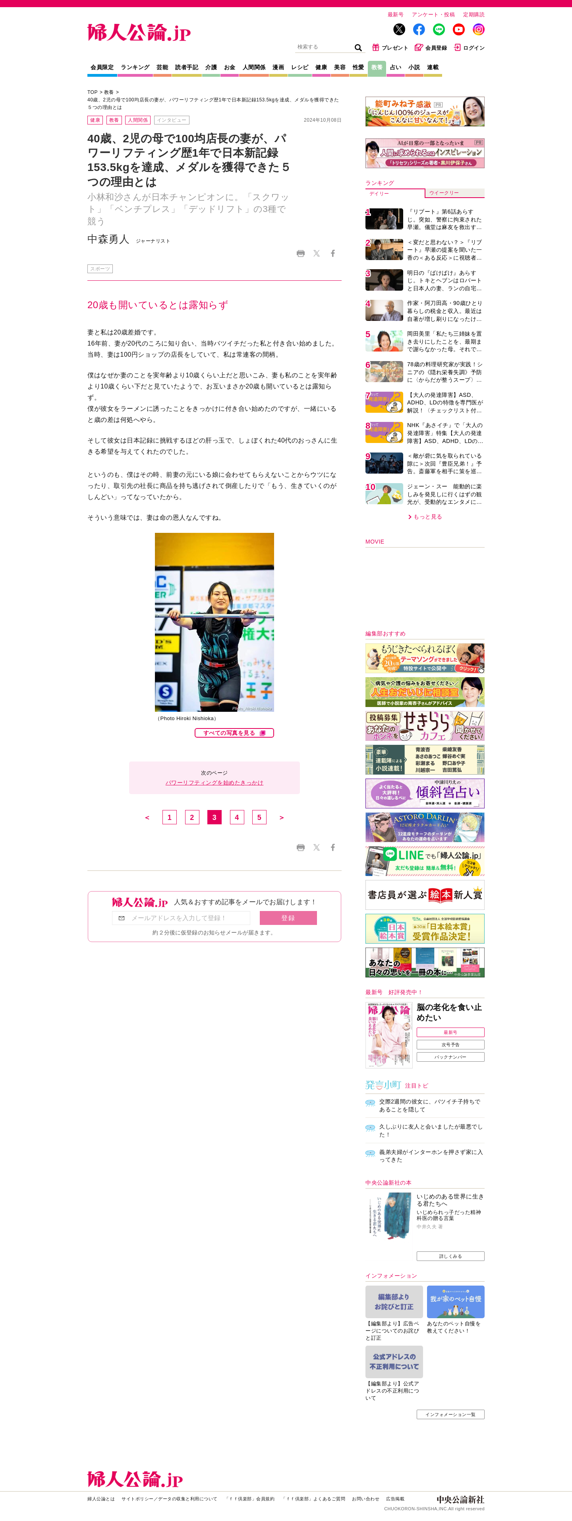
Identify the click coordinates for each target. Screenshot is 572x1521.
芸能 (162, 67)
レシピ (300, 67)
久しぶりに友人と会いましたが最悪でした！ (431, 1130)
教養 (377, 67)
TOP (92, 92)
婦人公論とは (101, 1498)
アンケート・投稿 (433, 14)
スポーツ (100, 269)
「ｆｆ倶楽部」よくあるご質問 (313, 1498)
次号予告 (451, 1044)
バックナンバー (451, 1057)
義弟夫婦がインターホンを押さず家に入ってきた (431, 1156)
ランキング (135, 67)
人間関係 (254, 67)
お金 (230, 67)
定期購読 (474, 14)
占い (396, 67)
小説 (414, 67)
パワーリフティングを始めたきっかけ (215, 782)
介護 (211, 67)
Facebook (333, 253)
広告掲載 (395, 1498)
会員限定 (102, 67)
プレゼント (390, 47)
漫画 (278, 67)
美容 (340, 67)
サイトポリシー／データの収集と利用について (170, 1498)
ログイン (469, 47)
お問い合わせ (365, 1498)
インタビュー (172, 120)
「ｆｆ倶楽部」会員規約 (249, 1498)
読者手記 (186, 67)
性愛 (358, 67)
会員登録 (431, 47)
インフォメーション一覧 (450, 1414)
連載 (433, 67)
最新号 (396, 14)
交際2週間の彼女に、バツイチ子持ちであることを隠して (430, 1105)
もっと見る (428, 516)
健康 (321, 67)
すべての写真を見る (229, 733)
